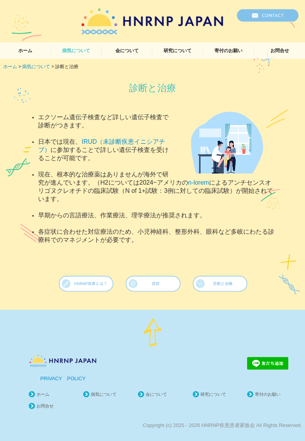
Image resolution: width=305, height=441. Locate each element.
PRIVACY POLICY (63, 378)
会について (127, 50)
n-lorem (198, 182)
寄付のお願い (228, 50)
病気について (76, 50)
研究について (178, 50)
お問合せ (279, 50)
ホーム (25, 50)
